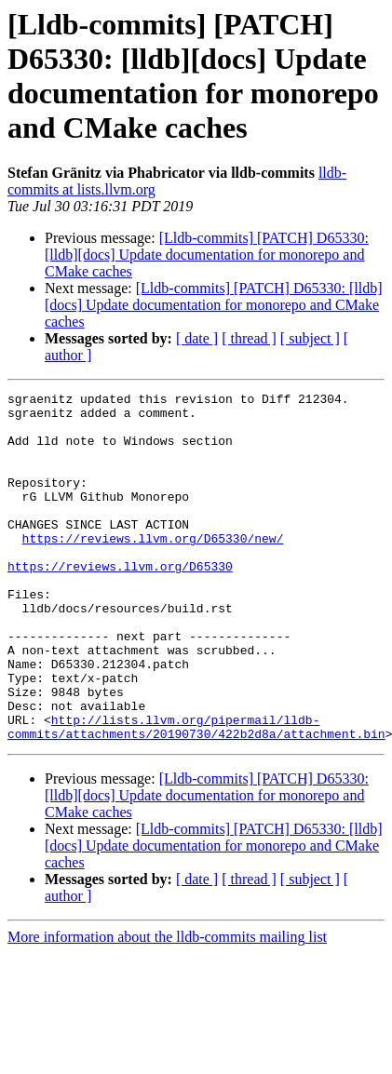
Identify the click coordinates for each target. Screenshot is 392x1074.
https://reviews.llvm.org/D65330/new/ (153, 568)
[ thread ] (249, 338)
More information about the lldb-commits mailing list (167, 1006)
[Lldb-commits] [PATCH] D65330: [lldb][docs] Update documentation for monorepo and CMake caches (207, 254)
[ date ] (197, 338)
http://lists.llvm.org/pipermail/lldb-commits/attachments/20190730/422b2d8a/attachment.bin (196, 795)
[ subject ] (310, 338)
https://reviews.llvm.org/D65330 (120, 602)
